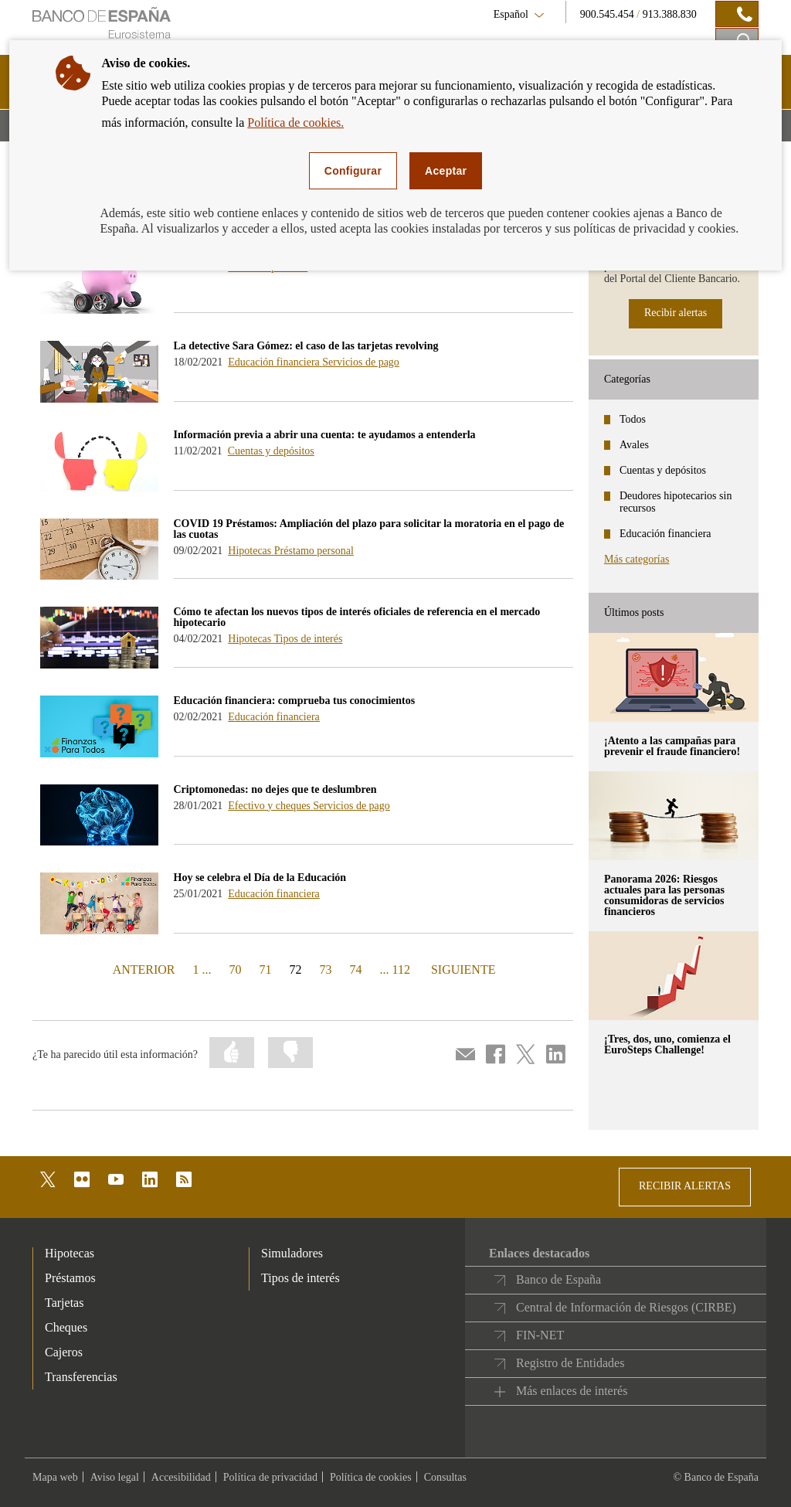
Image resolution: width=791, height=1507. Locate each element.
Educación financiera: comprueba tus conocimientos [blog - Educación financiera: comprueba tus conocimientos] (295, 700)
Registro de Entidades (570, 1362)
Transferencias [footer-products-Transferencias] (81, 1376)
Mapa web (55, 1477)
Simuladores (292, 1253)
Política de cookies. (295, 122)
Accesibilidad (181, 1477)
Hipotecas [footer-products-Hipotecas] (69, 1253)
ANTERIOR (142, 968)
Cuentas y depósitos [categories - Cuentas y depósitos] (663, 470)
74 (356, 969)
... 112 (395, 969)
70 (235, 969)
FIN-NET (540, 1335)
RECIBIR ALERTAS (685, 1186)
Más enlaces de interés (571, 1390)
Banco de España (558, 1279)
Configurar (353, 171)
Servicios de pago (360, 362)
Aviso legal (114, 1477)
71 (266, 969)
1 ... (202, 969)
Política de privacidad (270, 1477)
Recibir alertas (675, 312)
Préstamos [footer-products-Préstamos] (70, 1277)
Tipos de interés (308, 639)
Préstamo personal (314, 550)
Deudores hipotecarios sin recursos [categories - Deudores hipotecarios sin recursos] (676, 502)
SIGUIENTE (461, 968)
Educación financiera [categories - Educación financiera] (665, 533)
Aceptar (446, 171)
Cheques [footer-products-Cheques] (66, 1327)
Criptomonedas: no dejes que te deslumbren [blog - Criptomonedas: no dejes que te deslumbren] (275, 789)
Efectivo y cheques (270, 805)
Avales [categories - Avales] (634, 445)
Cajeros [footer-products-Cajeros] (64, 1352)
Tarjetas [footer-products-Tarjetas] (64, 1302)
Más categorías (636, 559)
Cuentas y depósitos (271, 451)
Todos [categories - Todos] (633, 419)
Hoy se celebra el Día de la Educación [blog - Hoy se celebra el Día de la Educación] (260, 877)
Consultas (445, 1477)
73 (326, 969)
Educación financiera (275, 362)
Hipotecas (250, 550)
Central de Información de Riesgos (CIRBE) (626, 1307)
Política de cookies (371, 1477)
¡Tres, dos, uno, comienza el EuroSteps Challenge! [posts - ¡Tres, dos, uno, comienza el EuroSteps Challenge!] (667, 1044)
